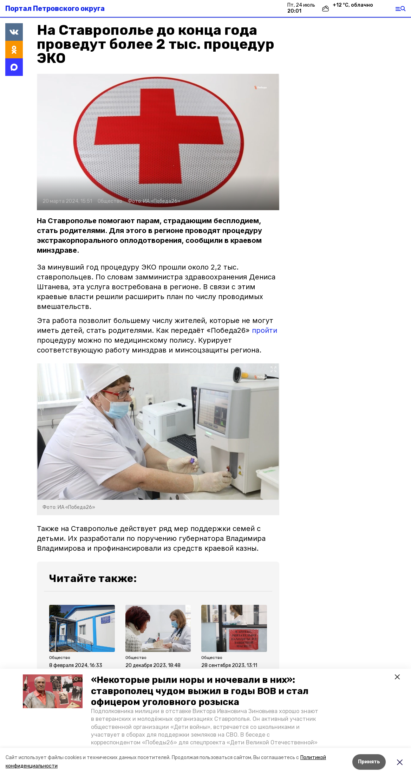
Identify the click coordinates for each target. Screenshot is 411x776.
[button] (53, 691)
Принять (369, 762)
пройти (264, 330)
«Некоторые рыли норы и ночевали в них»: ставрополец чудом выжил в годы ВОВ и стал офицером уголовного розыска (199, 690)
